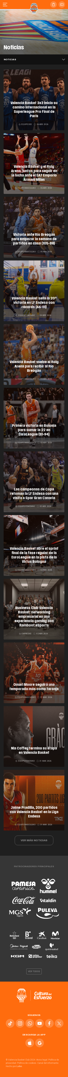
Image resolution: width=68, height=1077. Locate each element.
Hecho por (14, 1066)
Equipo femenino (25, 315)
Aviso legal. (42, 1059)
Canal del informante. (48, 1063)
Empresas (25, 634)
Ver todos (34, 971)
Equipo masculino (25, 188)
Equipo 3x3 (25, 124)
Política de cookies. (27, 1063)
